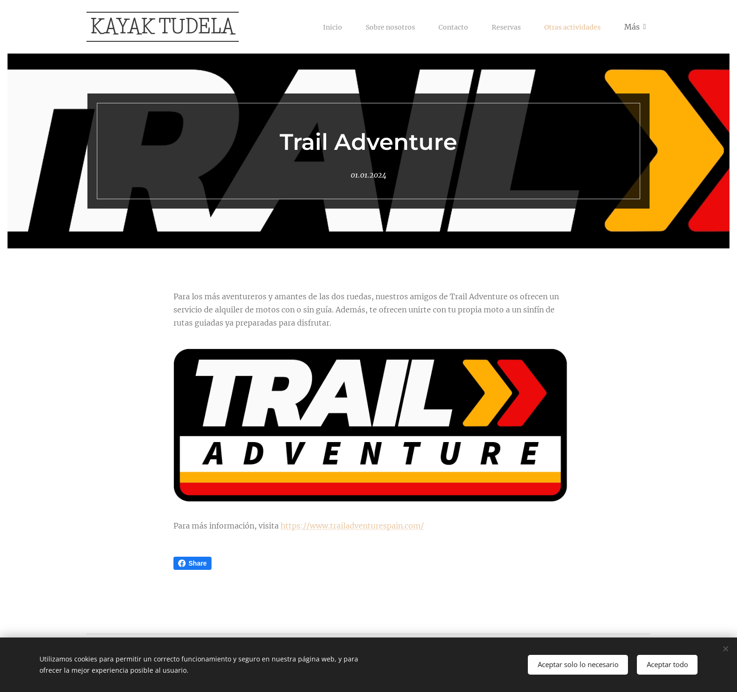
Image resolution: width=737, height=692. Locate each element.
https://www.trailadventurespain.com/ (352, 525)
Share (192, 563)
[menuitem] (313, 27)
